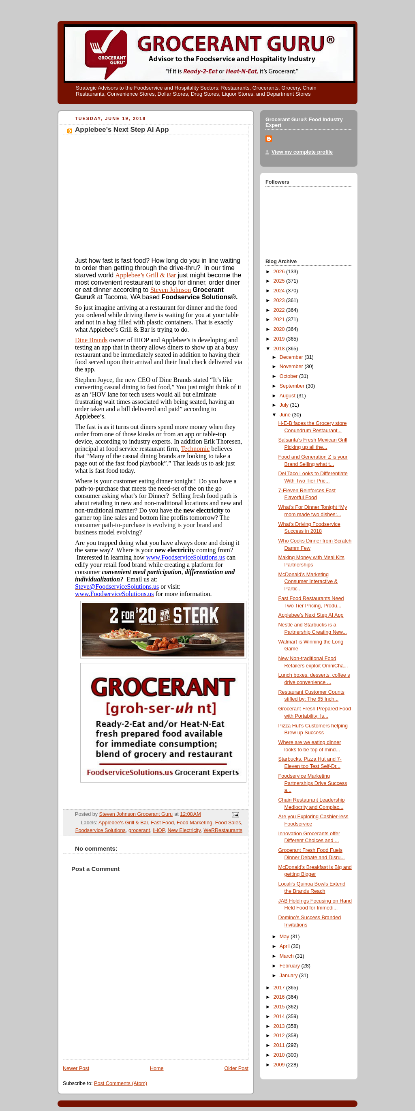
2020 (280, 329)
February (291, 966)
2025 (280, 281)
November (292, 366)
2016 (280, 997)
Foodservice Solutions (100, 830)
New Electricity (184, 830)
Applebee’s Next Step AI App (311, 615)
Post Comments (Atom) (120, 1083)
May (285, 936)
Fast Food (162, 823)
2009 (280, 1065)
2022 (280, 310)
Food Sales (228, 823)
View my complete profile (302, 152)
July (285, 405)
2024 (280, 291)
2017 (280, 988)
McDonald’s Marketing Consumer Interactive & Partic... (308, 582)
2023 (280, 300)
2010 (280, 1055)
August (288, 396)
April (285, 946)
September (293, 386)
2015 (280, 1007)
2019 (280, 339)
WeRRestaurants (222, 830)
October (289, 376)
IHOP (159, 830)
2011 (280, 1045)
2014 (280, 1016)
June (286, 415)
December (292, 357)
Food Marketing (194, 823)
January (289, 975)
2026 (280, 272)
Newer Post (76, 1068)
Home (157, 1068)
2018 (280, 349)
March (287, 956)
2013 (280, 1026)
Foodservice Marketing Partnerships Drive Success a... (312, 783)
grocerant (139, 830)
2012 (280, 1035)
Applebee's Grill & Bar (123, 823)
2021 (280, 319)
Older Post (236, 1068)
